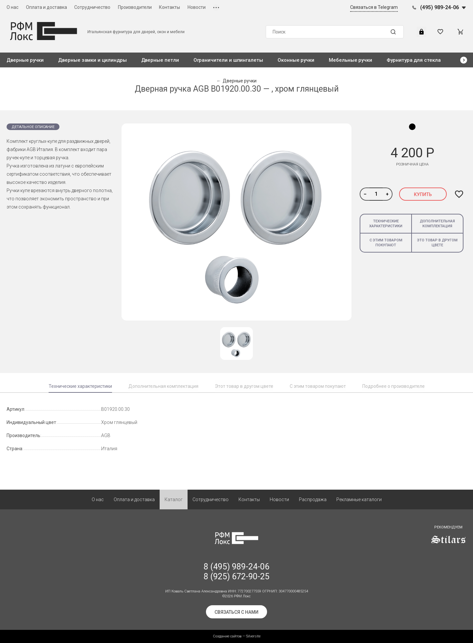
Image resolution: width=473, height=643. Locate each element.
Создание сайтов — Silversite (236, 636)
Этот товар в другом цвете (244, 386)
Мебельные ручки (350, 60)
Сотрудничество (92, 7)
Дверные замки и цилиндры (92, 60)
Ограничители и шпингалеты (228, 60)
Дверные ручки (25, 60)
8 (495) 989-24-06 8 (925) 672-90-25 (236, 571)
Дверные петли (160, 60)
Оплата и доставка (46, 7)
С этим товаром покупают (386, 242)
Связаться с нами (236, 612)
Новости (197, 7)
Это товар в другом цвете (437, 242)
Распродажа (313, 499)
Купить (423, 194)
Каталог (174, 499)
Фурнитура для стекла (414, 60)
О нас (12, 7)
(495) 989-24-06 (439, 7)
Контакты (169, 7)
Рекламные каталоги (359, 499)
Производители (135, 7)
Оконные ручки (296, 60)
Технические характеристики (385, 223)
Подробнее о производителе (393, 386)
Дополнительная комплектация (437, 223)
